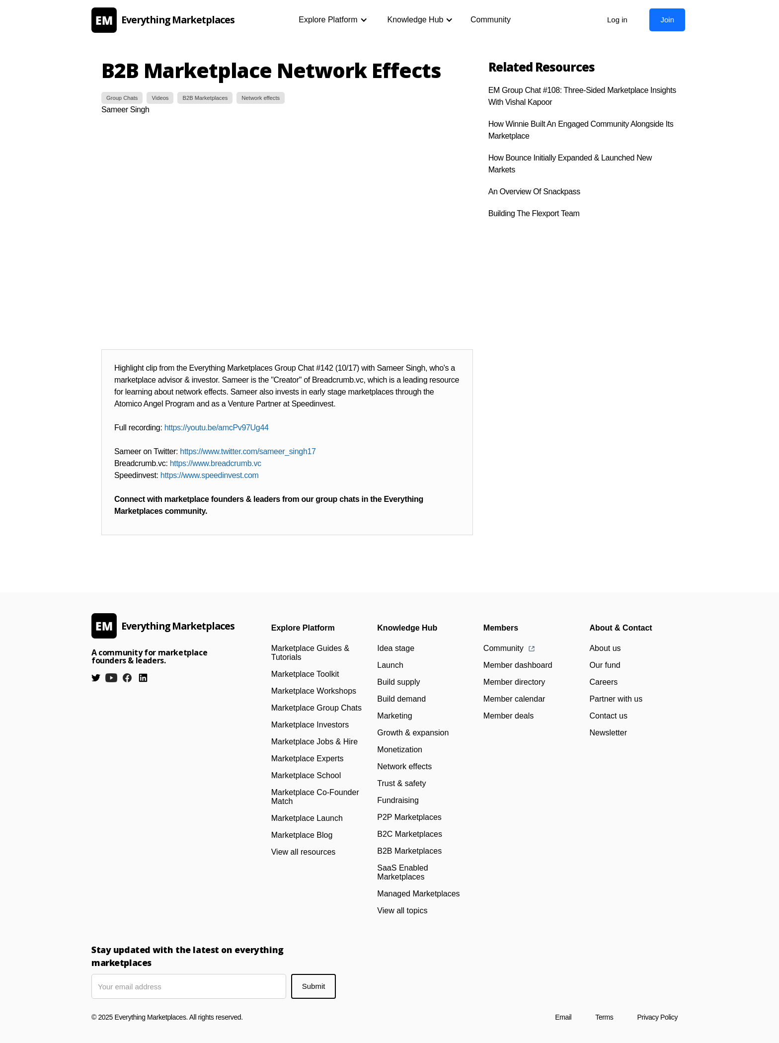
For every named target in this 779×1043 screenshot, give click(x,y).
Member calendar (514, 699)
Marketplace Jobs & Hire (314, 741)
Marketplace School (306, 775)
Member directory (514, 682)
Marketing (394, 716)
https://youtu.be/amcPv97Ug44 (216, 427)
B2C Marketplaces (409, 834)
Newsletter (608, 732)
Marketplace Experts (307, 758)
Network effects (404, 766)
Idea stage (395, 648)
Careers (603, 682)
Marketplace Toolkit (305, 674)
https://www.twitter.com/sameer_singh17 (247, 451)
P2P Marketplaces (409, 817)
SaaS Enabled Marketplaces (402, 872)
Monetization (399, 749)
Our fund (604, 665)
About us (605, 648)
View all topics (402, 910)
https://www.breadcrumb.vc (215, 463)
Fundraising (398, 800)
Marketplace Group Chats (316, 708)
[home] (165, 20)
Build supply (398, 682)
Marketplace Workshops (313, 691)
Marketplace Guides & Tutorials (310, 652)
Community (490, 19)
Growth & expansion (413, 732)
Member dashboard (517, 665)
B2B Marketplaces (409, 851)
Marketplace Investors (310, 725)
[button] (333, 20)
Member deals (508, 716)
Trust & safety (401, 783)
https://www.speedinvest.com (209, 475)
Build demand (401, 699)
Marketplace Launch (307, 818)
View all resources (303, 852)
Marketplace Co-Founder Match (315, 796)
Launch (390, 665)
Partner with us (615, 699)
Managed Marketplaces (418, 893)
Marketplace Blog (302, 835)
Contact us (608, 716)
